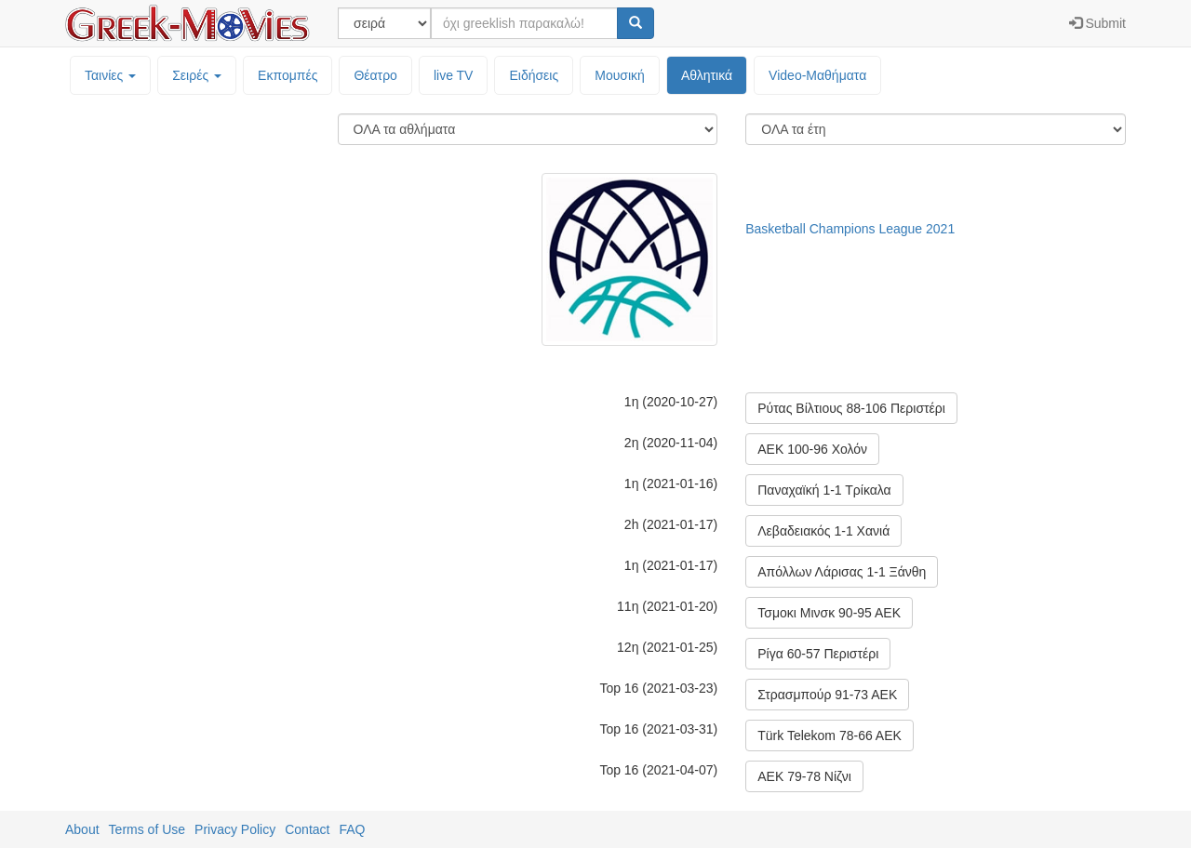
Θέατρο (375, 75)
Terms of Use (147, 829)
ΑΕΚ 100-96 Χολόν (812, 449)
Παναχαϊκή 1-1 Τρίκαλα (823, 490)
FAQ (352, 829)
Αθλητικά (706, 75)
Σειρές (196, 75)
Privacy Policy (234, 829)
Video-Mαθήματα (817, 75)
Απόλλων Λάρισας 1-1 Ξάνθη (841, 571)
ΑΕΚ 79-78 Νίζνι (804, 776)
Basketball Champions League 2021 (850, 228)
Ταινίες (110, 75)
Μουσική (620, 75)
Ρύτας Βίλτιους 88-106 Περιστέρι (851, 408)
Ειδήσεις (533, 75)
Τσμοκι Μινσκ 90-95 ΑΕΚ (829, 612)
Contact (307, 829)
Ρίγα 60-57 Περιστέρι (817, 653)
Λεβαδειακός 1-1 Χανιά (823, 530)
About (82, 829)
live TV (454, 75)
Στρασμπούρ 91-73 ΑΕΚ (827, 694)
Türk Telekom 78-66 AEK (829, 735)
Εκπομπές (287, 75)
